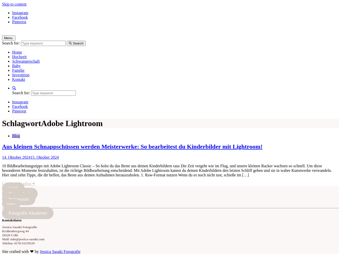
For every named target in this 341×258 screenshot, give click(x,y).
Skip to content (14, 4)
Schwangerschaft (26, 61)
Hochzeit (19, 57)
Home (17, 52)
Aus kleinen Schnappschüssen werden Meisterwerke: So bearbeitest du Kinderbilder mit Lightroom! (132, 146)
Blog (16, 136)
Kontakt (18, 79)
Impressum (19, 199)
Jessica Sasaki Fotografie (60, 251)
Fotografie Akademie (28, 213)
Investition (20, 75)
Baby (16, 66)
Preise (11, 204)
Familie (18, 70)
